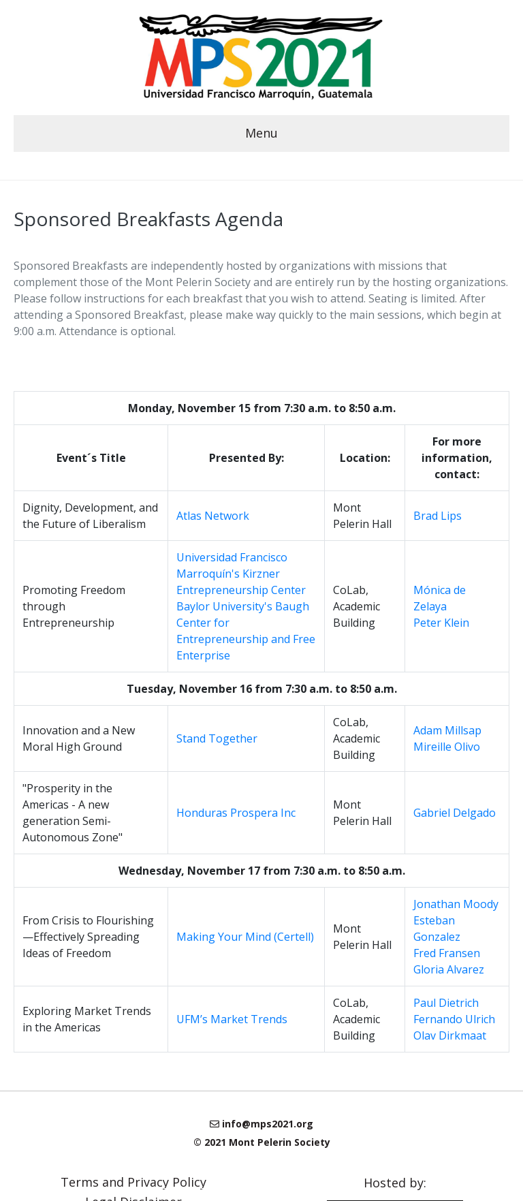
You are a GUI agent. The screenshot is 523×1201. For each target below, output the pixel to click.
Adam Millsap (447, 730)
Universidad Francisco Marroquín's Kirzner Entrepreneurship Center (241, 573)
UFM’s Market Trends (231, 1019)
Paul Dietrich (446, 1002)
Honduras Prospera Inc (236, 812)
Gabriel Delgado (454, 812)
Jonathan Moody (455, 903)
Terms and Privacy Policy (133, 1181)
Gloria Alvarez (448, 969)
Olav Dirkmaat (449, 1035)
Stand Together (216, 738)
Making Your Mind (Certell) (245, 936)
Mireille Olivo (446, 746)
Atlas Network (212, 515)
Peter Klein (441, 622)
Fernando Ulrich (454, 1019)
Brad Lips (437, 515)
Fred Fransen (446, 953)
